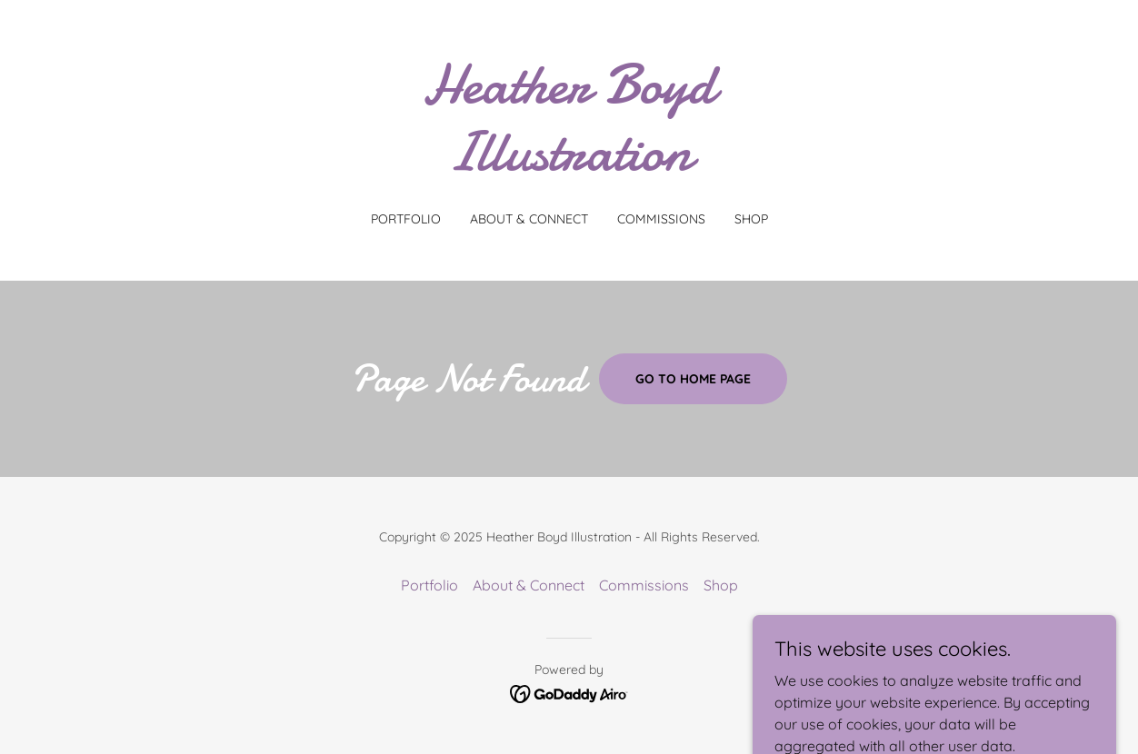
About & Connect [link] (529, 219)
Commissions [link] (661, 219)
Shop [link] (751, 219)
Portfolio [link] (406, 219)
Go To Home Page (693, 379)
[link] (569, 164)
